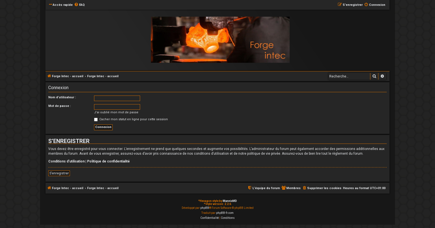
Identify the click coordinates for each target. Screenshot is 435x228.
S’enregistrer (59, 173)
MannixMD (230, 200)
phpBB (204, 207)
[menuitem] (79, 5)
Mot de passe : (59, 106)
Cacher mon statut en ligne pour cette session (131, 119)
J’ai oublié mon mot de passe (116, 112)
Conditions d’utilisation (66, 161)
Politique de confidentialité (108, 161)
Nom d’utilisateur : (62, 97)
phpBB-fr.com (225, 212)
